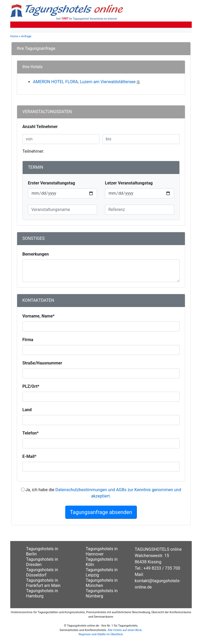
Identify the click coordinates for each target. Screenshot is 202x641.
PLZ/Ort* (30, 386)
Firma (27, 339)
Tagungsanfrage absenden (101, 512)
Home (14, 36)
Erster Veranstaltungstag (51, 183)
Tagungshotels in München (102, 583)
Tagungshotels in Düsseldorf (42, 572)
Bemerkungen (35, 254)
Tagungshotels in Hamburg (42, 593)
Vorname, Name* (38, 316)
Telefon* (30, 433)
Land (27, 409)
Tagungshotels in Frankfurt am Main (43, 583)
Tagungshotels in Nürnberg (102, 593)
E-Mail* (29, 456)
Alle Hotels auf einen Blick (125, 630)
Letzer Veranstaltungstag (129, 183)
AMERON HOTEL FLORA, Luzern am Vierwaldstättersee (84, 81)
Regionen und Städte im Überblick (101, 634)
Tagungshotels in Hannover (102, 551)
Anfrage (26, 36)
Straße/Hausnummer (42, 363)
